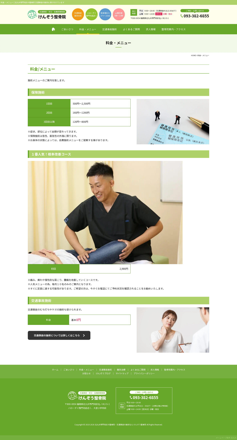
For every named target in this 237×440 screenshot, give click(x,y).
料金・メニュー (87, 29)
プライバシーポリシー (144, 373)
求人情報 (151, 29)
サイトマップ (122, 373)
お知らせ (86, 373)
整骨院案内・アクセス (174, 29)
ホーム (53, 29)
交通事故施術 (109, 29)
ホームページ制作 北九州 (226, 437)
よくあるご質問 (131, 29)
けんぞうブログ (103, 373)
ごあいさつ (67, 29)
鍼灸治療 (121, 369)
